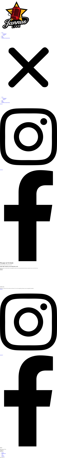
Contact (3, 37)
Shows (2, 32)
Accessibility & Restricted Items (6, 102)
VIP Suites (4, 34)
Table (4, 35)
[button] (28, 67)
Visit (2, 100)
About (2, 36)
